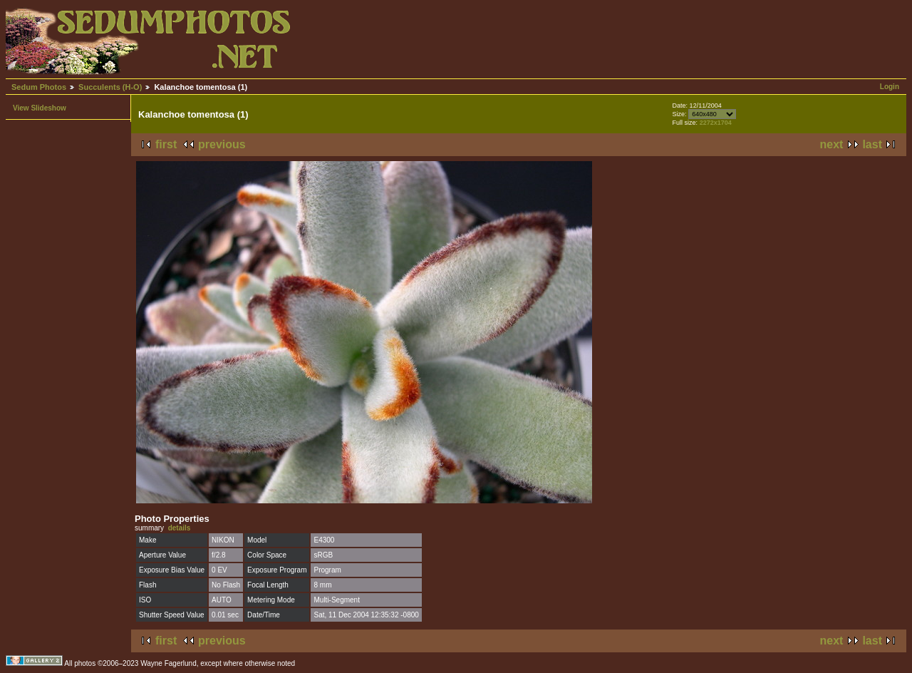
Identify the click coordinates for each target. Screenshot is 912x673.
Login (889, 87)
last (872, 144)
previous (222, 144)
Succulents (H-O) (110, 87)
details (179, 528)
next (832, 144)
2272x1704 (716, 122)
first (166, 144)
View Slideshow (39, 108)
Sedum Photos (38, 87)
